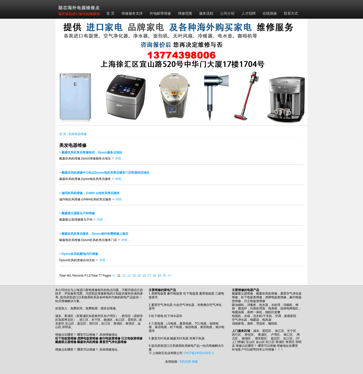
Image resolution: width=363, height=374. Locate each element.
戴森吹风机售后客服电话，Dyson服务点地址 (92, 152)
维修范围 (185, 13)
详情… (119, 158)
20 (164, 275)
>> (169, 275)
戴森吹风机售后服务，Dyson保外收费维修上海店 (95, 233)
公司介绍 (227, 13)
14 (134, 275)
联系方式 (291, 13)
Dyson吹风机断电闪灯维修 (80, 254)
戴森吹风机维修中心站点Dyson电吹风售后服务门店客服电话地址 (105, 172)
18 (154, 275)
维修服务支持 (132, 13)
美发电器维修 (78, 134)
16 (144, 275)
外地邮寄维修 (160, 13)
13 (129, 275)
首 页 (110, 13)
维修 (195, 361)
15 (139, 275)
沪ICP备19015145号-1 (199, 353)
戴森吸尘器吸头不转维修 (78, 213)
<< (113, 275)
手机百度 (185, 361)
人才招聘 (248, 13)
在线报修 (270, 13)
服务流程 (206, 13)
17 (149, 275)
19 (159, 275)
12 (124, 275)
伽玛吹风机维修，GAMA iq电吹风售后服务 (90, 193)
